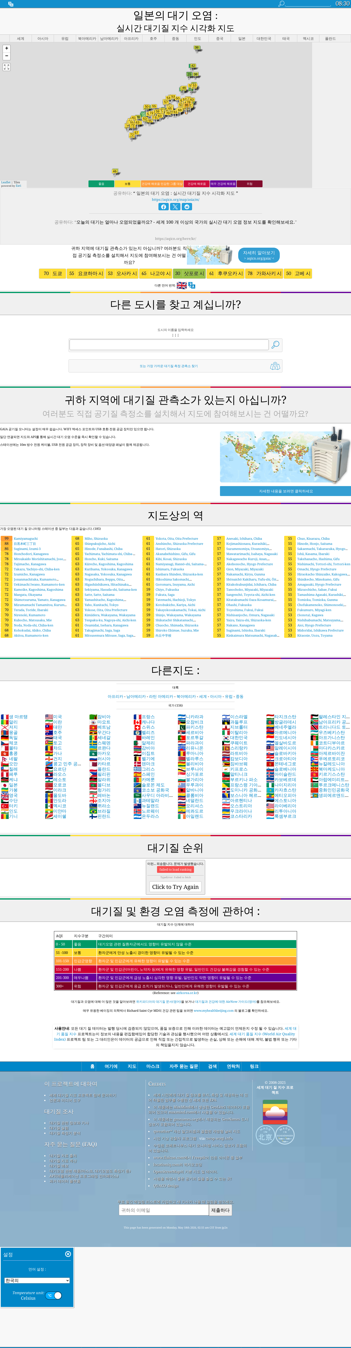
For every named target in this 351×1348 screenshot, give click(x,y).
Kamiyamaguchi (19, 527)
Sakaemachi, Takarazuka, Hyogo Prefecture (314, 539)
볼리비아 (190, 752)
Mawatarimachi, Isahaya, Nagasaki (245, 542)
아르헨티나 (237, 789)
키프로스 (235, 757)
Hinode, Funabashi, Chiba (97, 537)
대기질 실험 (59, 1116)
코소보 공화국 (151, 778)
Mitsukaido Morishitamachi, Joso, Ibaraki (32, 549)
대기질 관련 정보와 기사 (69, 1111)
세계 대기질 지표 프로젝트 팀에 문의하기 (82, 1083)
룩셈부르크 (281, 805)
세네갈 (100, 726)
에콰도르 (190, 799)
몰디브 (100, 773)
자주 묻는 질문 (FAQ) (70, 1133)
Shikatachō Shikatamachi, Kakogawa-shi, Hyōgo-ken (168, 611)
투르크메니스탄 (329, 773)
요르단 (55, 757)
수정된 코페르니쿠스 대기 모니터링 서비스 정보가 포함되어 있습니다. (197, 1136)
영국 (9, 784)
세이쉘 (55, 805)
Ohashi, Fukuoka (232, 593)
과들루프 (235, 710)
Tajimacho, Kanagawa (23, 552)
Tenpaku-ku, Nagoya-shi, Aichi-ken (103, 609)
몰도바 (55, 784)
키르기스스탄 (327, 763)
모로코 (55, 773)
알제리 (144, 731)
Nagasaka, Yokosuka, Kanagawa (101, 563)
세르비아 (190, 721)
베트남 (100, 715)
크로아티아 (281, 747)
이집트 (144, 742)
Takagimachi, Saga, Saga (95, 619)
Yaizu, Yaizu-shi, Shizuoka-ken (242, 609)
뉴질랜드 (146, 794)
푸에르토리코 (327, 747)
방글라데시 (281, 710)
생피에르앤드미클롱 (329, 786)
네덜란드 (190, 789)
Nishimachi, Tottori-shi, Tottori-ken (317, 552)
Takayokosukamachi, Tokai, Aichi (173, 598)
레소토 (55, 768)
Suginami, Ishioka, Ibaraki (239, 619)
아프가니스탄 (327, 726)
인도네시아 (281, 726)
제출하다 (220, 1199)
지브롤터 (235, 715)
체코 (9, 731)
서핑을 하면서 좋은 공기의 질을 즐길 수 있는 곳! (192, 1167)
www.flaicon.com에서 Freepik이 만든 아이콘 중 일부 (197, 1146)
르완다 (100, 736)
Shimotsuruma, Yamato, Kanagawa (33, 588)
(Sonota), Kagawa (303, 603)
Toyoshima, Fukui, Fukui (238, 598)
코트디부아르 (327, 731)
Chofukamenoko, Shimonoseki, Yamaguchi (313, 595)
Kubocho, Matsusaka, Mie (26, 609)
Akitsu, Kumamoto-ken (24, 624)
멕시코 (55, 794)
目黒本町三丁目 (18, 532)
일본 (9, 773)
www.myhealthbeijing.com (214, 999)
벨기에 (144, 747)
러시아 (100, 747)
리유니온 (190, 736)
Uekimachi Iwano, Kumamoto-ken (33, 573)
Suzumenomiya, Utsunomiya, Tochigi (241, 539)
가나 (53, 742)
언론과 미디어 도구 (64, 1088)
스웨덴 (100, 731)
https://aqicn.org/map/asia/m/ (175, 188)
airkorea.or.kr (186, 981)
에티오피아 (281, 784)
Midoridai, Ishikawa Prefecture (314, 619)
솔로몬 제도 (149, 773)
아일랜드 (190, 805)
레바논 (100, 784)
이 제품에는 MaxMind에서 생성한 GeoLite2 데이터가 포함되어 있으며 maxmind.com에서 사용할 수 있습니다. (199, 1098)
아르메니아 (281, 721)
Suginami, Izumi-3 (21, 537)
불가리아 (190, 768)
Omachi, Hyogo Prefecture (310, 558)
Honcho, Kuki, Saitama (94, 547)
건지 (53, 747)
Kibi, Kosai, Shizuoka (164, 547)
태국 (53, 726)
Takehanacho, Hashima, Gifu (312, 547)
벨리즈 (144, 721)
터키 (9, 794)
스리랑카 (235, 736)
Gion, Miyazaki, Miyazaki (238, 558)
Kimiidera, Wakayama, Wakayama (103, 603)
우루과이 (190, 773)
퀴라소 (100, 794)
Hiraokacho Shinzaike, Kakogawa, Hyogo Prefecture (315, 565)
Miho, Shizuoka (89, 527)
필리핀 (100, 763)
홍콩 (9, 742)
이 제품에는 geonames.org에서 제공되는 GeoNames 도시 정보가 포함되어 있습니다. (198, 1110)
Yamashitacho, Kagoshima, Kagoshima (97, 590)
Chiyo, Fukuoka (160, 578)
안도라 (55, 789)
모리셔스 (190, 794)
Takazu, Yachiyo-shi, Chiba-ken (30, 558)
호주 (53, 721)
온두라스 (146, 805)
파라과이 (190, 731)
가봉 (9, 778)
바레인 (144, 726)
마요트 (100, 710)
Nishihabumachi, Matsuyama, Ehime (312, 611)
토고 (53, 731)
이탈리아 (235, 721)
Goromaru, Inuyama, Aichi (168, 573)
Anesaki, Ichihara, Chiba (237, 527)
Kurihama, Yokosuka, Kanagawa (101, 558)
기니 (9, 805)
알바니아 (190, 778)
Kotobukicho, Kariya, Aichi (168, 593)
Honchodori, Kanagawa (25, 542)
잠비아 (100, 705)
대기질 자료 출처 (63, 1144)
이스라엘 (235, 705)
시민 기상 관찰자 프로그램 (174, 1126)
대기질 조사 (59, 1100)
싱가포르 (190, 763)
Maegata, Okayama (21, 583)
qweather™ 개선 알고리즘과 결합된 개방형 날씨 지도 (196, 1119)
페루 (9, 763)
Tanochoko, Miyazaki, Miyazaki (243, 578)
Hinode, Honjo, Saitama (308, 532)
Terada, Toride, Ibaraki (24, 598)
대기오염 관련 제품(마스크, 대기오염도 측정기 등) (90, 1159)
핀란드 (100, 805)
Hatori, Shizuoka (161, 537)
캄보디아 (235, 747)
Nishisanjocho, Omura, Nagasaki (243, 603)
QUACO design (166, 1174)
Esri (18, 174)
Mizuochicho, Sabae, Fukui (310, 578)
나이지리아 (281, 773)
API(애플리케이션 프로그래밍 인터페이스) (83, 1164)
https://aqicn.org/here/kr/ (175, 227)
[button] (6, 37)
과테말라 (146, 789)
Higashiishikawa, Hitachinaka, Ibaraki (100, 575)
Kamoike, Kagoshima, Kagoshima (32, 578)
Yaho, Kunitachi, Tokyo (95, 593)
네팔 (9, 747)
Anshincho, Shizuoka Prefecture (172, 532)
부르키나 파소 (240, 768)
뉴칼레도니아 (327, 752)
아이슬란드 (281, 763)
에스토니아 (281, 789)
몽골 (9, 721)
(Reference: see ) (175, 952)
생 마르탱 (14, 705)
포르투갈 (190, 726)
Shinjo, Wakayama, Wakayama (171, 603)
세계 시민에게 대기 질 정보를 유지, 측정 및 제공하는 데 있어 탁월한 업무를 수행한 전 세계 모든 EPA (198, 1086)
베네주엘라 (281, 715)
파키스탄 (190, 715)
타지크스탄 (281, 705)
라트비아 (235, 742)
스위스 (144, 715)
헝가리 (100, 778)
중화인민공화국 (329, 778)
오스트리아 (237, 794)
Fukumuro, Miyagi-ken (307, 598)
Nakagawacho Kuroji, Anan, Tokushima (239, 549)
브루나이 (190, 757)
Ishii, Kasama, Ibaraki (306, 542)
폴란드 (100, 757)
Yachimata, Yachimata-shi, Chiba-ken (102, 544)
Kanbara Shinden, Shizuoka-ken (172, 563)
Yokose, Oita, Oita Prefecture (99, 598)
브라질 (100, 799)
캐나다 (144, 710)
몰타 (9, 736)
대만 (53, 715)
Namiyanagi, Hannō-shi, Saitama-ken (173, 554)
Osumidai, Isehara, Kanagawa (99, 614)
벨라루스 (190, 747)
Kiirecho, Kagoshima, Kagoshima (102, 552)
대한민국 (235, 726)
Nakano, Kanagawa (234, 614)
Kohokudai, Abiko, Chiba (26, 619)
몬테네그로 (281, 752)
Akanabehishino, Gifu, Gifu (168, 542)
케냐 (9, 768)
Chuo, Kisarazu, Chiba (307, 527)
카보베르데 (281, 768)
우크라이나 (237, 799)
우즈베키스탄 (327, 721)
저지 (9, 715)
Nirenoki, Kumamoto (23, 603)
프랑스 (144, 705)
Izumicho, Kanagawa (23, 563)
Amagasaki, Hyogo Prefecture (312, 573)
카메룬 (144, 768)
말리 (9, 710)
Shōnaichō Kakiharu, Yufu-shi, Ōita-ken (245, 570)
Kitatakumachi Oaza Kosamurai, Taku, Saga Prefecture (243, 590)
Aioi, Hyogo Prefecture (307, 614)
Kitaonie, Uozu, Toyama (308, 624)
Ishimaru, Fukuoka (163, 558)
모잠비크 (190, 710)
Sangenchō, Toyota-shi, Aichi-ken (244, 583)
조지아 (100, 789)
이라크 (55, 778)
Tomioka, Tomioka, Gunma (311, 588)
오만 (9, 752)
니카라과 (190, 705)
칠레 (9, 757)
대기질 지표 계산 (63, 1149)
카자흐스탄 (281, 778)
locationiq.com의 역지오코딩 (177, 1153)
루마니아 (190, 742)
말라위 (100, 768)
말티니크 (235, 763)
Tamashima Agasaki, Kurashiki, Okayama (313, 585)
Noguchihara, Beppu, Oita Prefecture (97, 570)
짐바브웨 (235, 752)
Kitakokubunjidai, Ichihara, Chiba (244, 573)
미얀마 (55, 799)
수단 (9, 789)
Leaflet (5, 171)
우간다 (100, 721)
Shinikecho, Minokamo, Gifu (311, 568)
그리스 (144, 757)
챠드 (53, 736)
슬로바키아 (281, 742)
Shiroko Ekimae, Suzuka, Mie (170, 619)
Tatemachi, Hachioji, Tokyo (169, 588)
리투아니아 (281, 799)
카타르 (100, 752)
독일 (9, 726)
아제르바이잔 (327, 742)
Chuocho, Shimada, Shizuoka (170, 614)
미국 (53, 705)
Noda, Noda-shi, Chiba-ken (27, 614)
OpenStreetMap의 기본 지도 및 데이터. (185, 1160)
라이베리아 (281, 794)
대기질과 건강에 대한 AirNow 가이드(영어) (225, 990)
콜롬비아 (190, 784)
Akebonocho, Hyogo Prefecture (243, 552)
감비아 (144, 736)
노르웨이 (146, 799)
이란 (53, 710)
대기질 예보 (59, 1154)
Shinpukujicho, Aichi (93, 532)
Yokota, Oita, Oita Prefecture (170, 527)
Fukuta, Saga (158, 583)
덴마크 (144, 752)
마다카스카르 (327, 736)
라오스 (55, 763)
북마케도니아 (327, 757)
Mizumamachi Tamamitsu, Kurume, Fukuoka (33, 595)
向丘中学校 (156, 624)
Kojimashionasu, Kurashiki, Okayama (239, 534)
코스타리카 (237, 805)
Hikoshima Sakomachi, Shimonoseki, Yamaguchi (166, 570)
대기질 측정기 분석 (64, 1121)
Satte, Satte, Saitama (92, 583)
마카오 (100, 742)
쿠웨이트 (235, 731)
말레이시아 (281, 736)
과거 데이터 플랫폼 (64, 1169)
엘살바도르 (281, 731)
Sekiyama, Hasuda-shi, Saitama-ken (104, 578)
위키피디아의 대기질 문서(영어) (158, 990)
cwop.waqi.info (219, 1126)
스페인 (144, 763)
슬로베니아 (281, 757)
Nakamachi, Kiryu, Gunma (239, 563)
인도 (9, 799)
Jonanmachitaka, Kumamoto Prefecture (28, 570)
